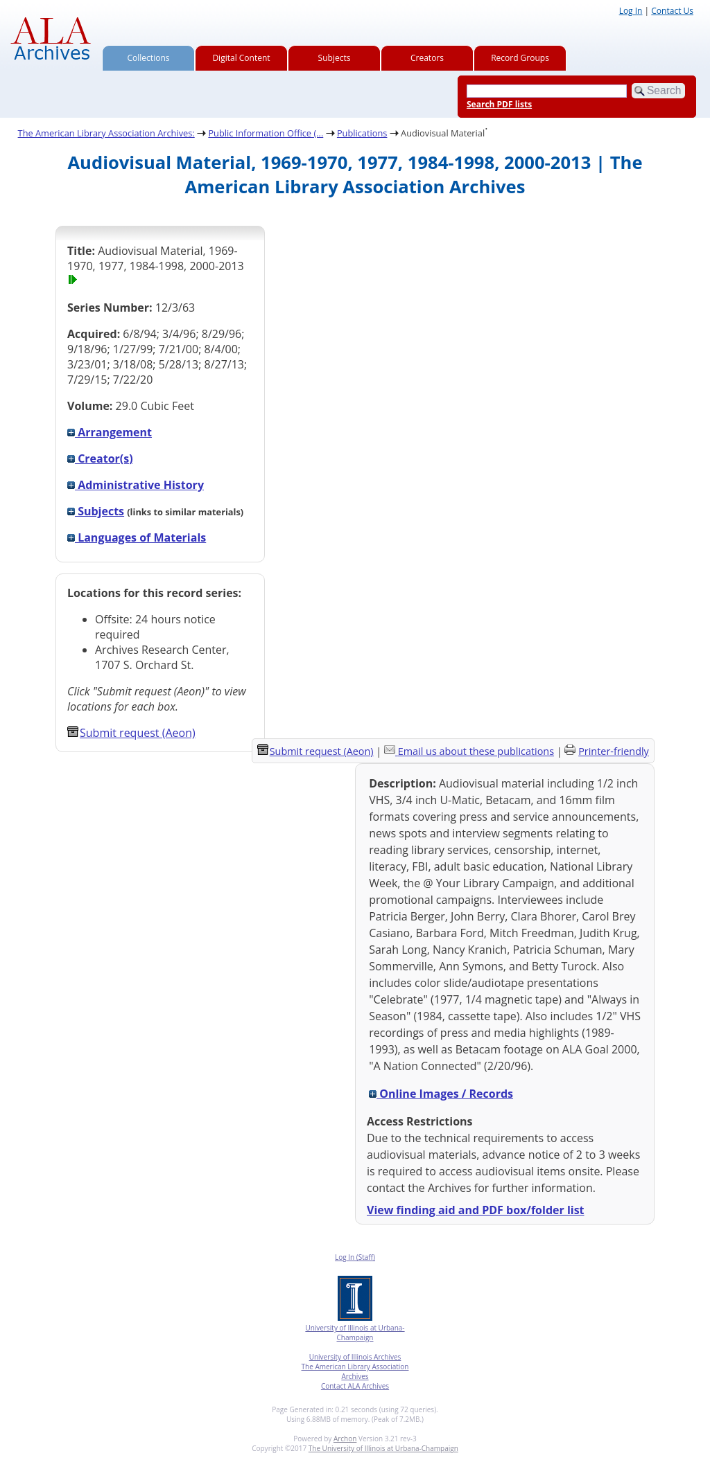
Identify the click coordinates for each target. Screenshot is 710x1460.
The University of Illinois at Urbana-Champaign (383, 1448)
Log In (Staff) (355, 1257)
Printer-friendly (613, 751)
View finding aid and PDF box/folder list (476, 1210)
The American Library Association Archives (355, 1371)
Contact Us (672, 11)
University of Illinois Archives (355, 1357)
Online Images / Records (441, 1093)
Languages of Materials (136, 537)
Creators (427, 58)
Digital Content (241, 58)
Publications (362, 133)
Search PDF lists (499, 104)
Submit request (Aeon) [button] (131, 732)
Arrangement (109, 432)
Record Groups (520, 58)
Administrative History (135, 484)
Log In (631, 11)
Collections (149, 58)
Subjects (334, 58)
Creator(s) (100, 458)
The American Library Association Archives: (106, 133)
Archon (345, 1438)
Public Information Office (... (265, 133)
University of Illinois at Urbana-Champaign (354, 1332)
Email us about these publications (476, 751)
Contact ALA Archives (355, 1386)
